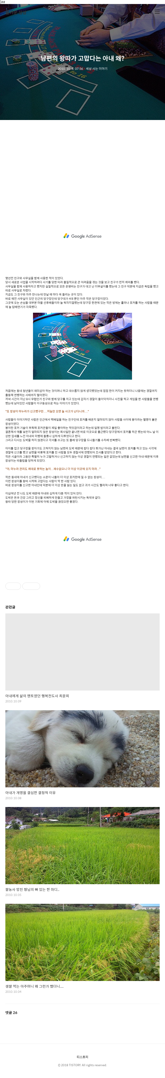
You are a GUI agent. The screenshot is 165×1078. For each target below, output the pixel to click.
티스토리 (82, 1056)
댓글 (11, 1012)
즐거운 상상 (16, 12)
